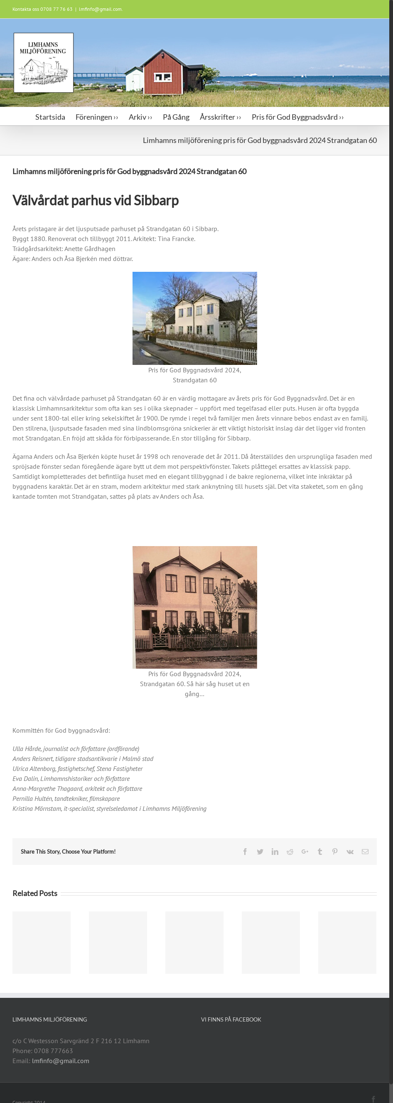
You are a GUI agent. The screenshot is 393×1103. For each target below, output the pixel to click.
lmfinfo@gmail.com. (101, 9)
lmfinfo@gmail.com (60, 1060)
